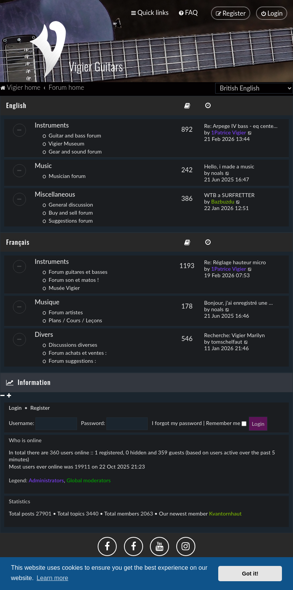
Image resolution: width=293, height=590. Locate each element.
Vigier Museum (63, 142)
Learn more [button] (52, 578)
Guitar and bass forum (71, 134)
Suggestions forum (67, 219)
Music (43, 164)
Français (17, 240)
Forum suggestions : (69, 359)
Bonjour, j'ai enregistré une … (238, 301)
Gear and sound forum (72, 150)
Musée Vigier (61, 286)
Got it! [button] (250, 574)
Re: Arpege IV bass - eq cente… (240, 124)
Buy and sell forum (67, 211)
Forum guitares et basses (75, 270)
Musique (47, 300)
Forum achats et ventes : (74, 351)
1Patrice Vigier (228, 131)
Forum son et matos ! (70, 278)
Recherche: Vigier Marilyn (234, 333)
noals (217, 171)
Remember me (226, 421)
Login (15, 406)
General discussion (67, 203)
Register (40, 406)
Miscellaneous (55, 193)
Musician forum (63, 174)
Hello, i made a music (229, 165)
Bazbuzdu (222, 200)
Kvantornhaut (225, 512)
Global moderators (88, 478)
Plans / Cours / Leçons (72, 318)
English (16, 103)
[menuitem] (188, 12)
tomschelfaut (226, 340)
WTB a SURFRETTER (229, 193)
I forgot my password (177, 421)
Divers (44, 333)
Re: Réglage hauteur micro (235, 260)
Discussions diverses (69, 343)
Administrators (46, 478)
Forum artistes (62, 310)
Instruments (52, 124)
